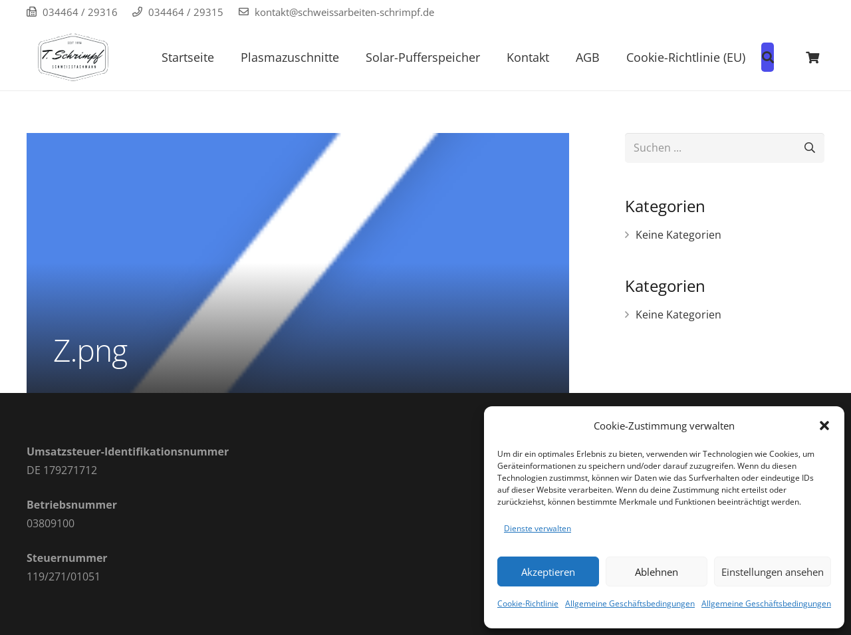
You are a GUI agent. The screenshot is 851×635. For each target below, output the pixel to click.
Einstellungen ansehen (772, 571)
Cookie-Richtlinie (527, 603)
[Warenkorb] (812, 57)
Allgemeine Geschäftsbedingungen (630, 603)
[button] (824, 425)
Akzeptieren (548, 571)
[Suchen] (809, 148)
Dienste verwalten (537, 528)
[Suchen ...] (724, 148)
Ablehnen (656, 571)
